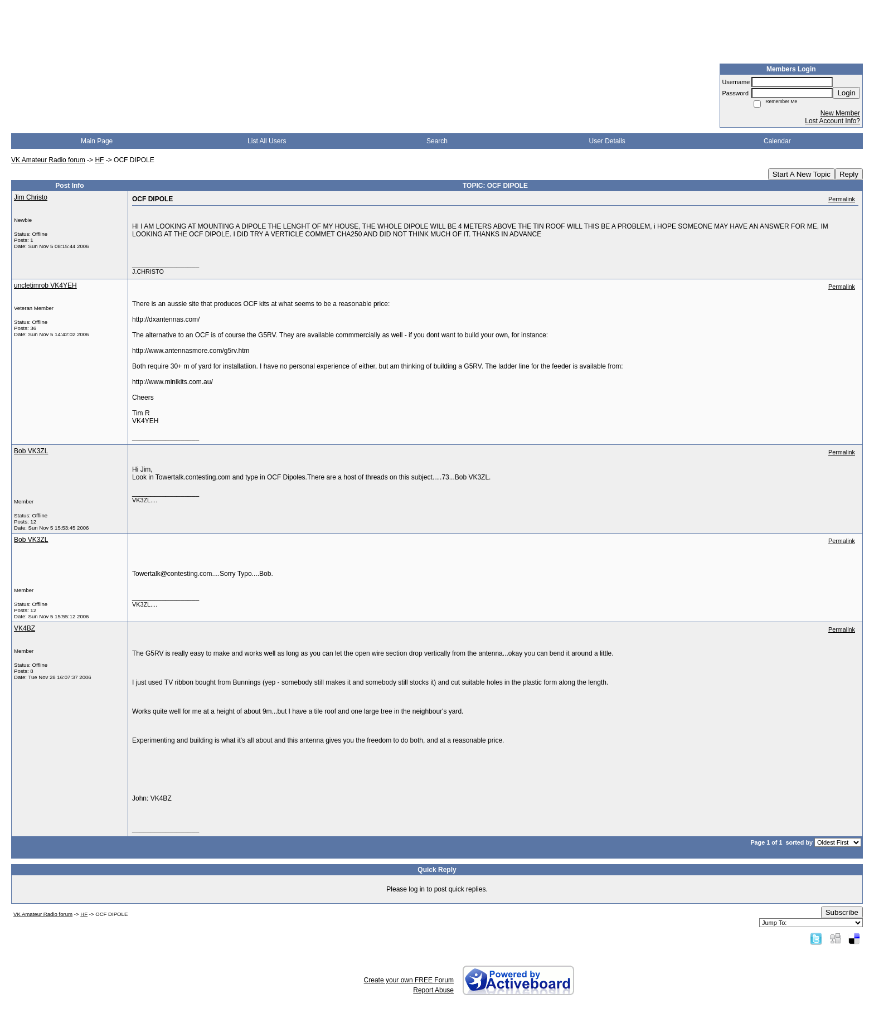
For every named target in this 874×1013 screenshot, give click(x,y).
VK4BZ (24, 628)
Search (437, 141)
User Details (607, 141)
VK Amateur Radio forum (48, 160)
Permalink (841, 199)
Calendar (777, 141)
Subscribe (842, 912)
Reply (848, 174)
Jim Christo (30, 197)
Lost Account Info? (832, 121)
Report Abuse (433, 990)
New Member (840, 113)
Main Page (97, 141)
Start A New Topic (802, 174)
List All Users (266, 141)
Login (846, 93)
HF (99, 160)
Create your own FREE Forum (409, 980)
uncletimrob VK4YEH (45, 285)
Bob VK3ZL (31, 451)
